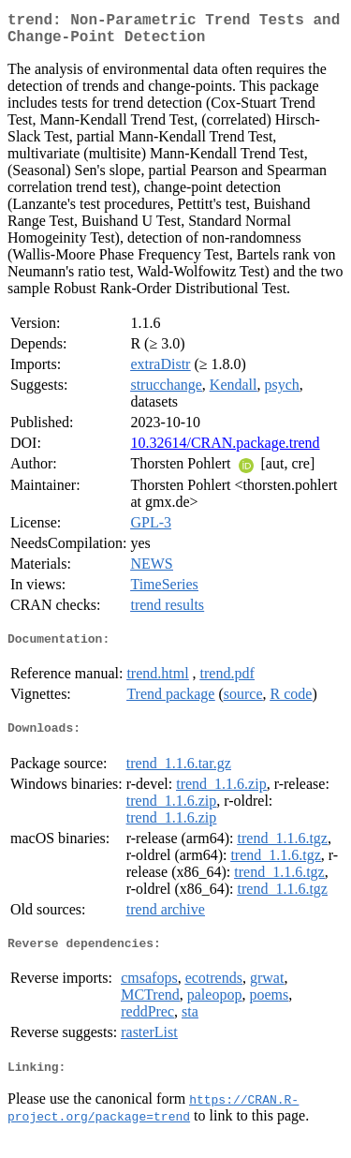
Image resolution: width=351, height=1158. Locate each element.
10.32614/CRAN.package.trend (224, 450)
